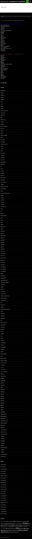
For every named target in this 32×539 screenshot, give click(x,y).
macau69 (2, 202)
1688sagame (3, 90)
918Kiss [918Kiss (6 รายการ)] (14, 521)
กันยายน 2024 (3, 507)
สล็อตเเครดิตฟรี (4, 423)
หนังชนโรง (3, 27)
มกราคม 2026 (3, 471)
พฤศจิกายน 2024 (4, 502)
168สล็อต (2, 95)
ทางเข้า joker (3, 77)
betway (2, 130)
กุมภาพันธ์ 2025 (4, 495)
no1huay (2, 204)
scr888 (2, 286)
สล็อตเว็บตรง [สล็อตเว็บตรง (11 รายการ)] (4, 532)
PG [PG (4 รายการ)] (18, 523)
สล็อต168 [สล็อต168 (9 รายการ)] (26, 528)
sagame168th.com (4, 280)
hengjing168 (3, 162)
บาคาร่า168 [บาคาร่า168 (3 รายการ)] (25, 526)
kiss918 (2, 73)
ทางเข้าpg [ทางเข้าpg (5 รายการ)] (16, 526)
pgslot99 (2, 237)
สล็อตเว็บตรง (3, 57)
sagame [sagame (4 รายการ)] (20, 525)
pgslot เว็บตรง (3, 37)
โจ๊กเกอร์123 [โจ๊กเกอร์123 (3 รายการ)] (16, 532)
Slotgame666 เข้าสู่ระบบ (5, 309)
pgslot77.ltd (3, 235)
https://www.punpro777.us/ (6, 48)
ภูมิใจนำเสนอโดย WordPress (5, 537)
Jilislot (2, 168)
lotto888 (2, 199)
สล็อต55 (2, 394)
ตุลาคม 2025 (3, 478)
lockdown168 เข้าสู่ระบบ (5, 193)
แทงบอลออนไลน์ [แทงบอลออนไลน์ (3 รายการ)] (11, 532)
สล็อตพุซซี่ (3, 411)
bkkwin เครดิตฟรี (4, 135)
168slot (2, 92)
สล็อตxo (2, 409)
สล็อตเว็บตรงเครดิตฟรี (5, 46)
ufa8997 (2, 333)
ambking (2, 124)
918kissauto (3, 112)
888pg (2, 106)
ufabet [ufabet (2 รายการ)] (6, 526)
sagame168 (3, 275)
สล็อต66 (2, 396)
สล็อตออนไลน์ (3, 414)
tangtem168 (3, 324)
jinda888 (2, 173)
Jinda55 (2, 170)
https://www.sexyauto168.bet (6, 64)
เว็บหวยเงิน (3, 49)
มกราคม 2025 (3, 498)
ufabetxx (2, 340)
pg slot (2, 71)
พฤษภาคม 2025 (4, 489)
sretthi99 (2, 315)
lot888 (2, 195)
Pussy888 (2, 264)
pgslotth (2, 246)
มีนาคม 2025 (3, 493)
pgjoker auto (3, 226)
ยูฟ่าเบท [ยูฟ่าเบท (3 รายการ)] (14, 528)
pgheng (2, 224)
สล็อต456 (2, 391)
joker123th (3, 179)
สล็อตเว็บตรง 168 (4, 420)
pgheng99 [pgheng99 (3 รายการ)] (21, 523)
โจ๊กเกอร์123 (3, 456)
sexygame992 (3, 300)
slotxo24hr (3, 65)
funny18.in (3, 159)
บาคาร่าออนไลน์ (4, 47)
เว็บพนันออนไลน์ (4, 447)
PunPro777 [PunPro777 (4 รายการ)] (7, 525)
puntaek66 (3, 260)
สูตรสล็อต (2, 427)
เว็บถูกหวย (3, 443)
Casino (2, 146)
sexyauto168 (3, 293)
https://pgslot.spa (4, 69)
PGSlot (2, 228)
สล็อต (2, 387)
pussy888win (3, 271)
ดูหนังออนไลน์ (3, 42)
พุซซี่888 (2, 32)
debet (2, 150)
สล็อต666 (2, 398)
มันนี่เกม (2, 382)
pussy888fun (3, 266)
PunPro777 (3, 255)
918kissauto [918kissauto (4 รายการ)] (19, 521)
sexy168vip (3, 291)
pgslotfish (2, 242)
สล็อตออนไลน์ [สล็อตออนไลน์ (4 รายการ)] (15, 530)
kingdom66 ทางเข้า (4, 186)
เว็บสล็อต (2, 449)
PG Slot (2, 213)
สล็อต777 (2, 400)
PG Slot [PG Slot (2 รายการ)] (30, 523)
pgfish (2, 222)
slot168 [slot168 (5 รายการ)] (25, 525)
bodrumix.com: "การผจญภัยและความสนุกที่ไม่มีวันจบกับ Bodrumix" (13, 1)
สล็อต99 (2, 58)
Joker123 (2, 175)
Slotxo (2, 311)
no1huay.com (3, 206)
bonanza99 (3, 139)
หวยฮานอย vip (3, 431)
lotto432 (2, 197)
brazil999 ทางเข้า (4, 144)
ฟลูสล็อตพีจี (3, 380)
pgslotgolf (3, 244)
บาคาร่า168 (3, 369)
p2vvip (2, 208)
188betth (2, 75)
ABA (1, 117)
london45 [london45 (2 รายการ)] (16, 523)
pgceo (2, 220)
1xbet (2, 101)
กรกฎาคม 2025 (4, 484)
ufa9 (1, 336)
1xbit (2, 104)
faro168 (2, 155)
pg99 (2, 217)
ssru (1, 320)
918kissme (3, 115)
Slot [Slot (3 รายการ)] (23, 525)
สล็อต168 (2, 389)
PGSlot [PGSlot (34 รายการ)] (25, 523)
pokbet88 (2, 249)
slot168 (2, 56)
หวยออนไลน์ (3, 50)
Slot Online (3, 304)
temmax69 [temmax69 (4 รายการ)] (3, 526)
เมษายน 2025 (3, 491)
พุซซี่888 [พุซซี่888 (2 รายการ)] (11, 528)
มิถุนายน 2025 (3, 486)
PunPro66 (3, 251)
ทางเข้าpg (3, 365)
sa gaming (2, 28)
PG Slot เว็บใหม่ (4, 215)
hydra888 (2, 164)
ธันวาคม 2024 (3, 500)
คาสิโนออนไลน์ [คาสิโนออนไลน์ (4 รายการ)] (11, 526)
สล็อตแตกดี (3, 425)
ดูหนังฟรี (2, 41)
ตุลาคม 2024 (3, 504)
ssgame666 (3, 318)
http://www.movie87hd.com (6, 30)
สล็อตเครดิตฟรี (3, 416)
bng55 (2, 137)
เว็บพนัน (2, 445)
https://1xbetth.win (4, 68)
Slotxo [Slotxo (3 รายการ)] (28, 525)
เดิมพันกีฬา (3, 440)
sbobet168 (3, 284)
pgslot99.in (3, 240)
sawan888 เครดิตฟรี (4, 282)
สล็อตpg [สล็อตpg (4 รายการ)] (7, 530)
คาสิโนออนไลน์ (4, 353)
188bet (2, 97)
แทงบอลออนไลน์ (4, 454)
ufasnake (2, 344)
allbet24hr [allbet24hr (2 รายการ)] (23, 521)
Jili (1, 166)
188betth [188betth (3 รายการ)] (10, 521)
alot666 (2, 121)
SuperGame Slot (4, 322)
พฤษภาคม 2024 (4, 513)
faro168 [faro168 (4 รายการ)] (27, 521)
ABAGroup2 (3, 119)
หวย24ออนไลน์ (3, 429)
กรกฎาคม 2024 (4, 511)
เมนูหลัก (30, 1)
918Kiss (2, 108)
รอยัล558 (2, 385)
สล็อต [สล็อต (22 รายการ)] (18, 528)
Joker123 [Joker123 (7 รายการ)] (12, 523)
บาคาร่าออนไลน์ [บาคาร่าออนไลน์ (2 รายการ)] (3, 528)
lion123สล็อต (3, 188)
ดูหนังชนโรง (3, 44)
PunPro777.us (3, 257)
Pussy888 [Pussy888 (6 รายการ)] (11, 525)
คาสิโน (2, 351)
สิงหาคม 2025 (3, 482)
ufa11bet (2, 329)
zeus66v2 (2, 349)
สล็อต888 (2, 60)
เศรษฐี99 (2, 452)
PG (1, 211)
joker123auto (3, 177)
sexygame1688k (4, 298)
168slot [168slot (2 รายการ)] (2, 521)
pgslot (2, 35)
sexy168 (2, 289)
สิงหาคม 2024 (3, 509)
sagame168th (3, 278)
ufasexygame (3, 342)
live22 (2, 39)
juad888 (2, 184)
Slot (1, 302)
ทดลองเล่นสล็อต (4, 360)
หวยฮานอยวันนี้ (4, 434)
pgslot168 (3, 231)
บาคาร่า (2, 34)
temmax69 (3, 327)
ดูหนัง (2, 356)
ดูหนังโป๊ (2, 67)
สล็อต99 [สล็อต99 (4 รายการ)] (21, 528)
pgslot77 (2, 36)
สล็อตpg (2, 407)
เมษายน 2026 (3, 464)
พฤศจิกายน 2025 (4, 475)
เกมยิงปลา (3, 436)
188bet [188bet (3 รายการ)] (7, 521)
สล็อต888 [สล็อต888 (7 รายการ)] (3, 530)
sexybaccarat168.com (5, 295)
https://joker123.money (5, 26)
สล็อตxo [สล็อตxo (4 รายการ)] (10, 530)
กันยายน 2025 (3, 480)
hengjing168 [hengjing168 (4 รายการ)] (7, 523)
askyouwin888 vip (4, 126)
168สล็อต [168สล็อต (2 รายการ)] (4, 521)
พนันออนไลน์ (3, 376)
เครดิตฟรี (2, 438)
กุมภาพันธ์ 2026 (4, 469)
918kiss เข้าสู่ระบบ (4, 110)
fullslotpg (2, 38)
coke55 (2, 148)
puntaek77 (3, 262)
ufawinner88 (3, 347)
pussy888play (3, 269)
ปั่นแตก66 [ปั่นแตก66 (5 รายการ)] (8, 528)
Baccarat (2, 128)
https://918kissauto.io (5, 25)
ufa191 (2, 331)
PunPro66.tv (3, 253)
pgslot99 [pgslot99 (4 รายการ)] (2, 525)
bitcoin (2, 133)
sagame (2, 273)
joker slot (2, 78)
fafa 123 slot (3, 153)
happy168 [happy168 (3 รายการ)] (2, 523)
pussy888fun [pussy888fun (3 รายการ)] (16, 525)
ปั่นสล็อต (2, 373)
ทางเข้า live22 (3, 362)
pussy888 (2, 31)
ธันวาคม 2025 (3, 473)
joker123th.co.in (4, 182)
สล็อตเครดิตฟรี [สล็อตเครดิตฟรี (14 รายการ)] (23, 530)
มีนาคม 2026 (3, 466)
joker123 (2, 29)
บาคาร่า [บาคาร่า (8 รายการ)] (21, 526)
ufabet (2, 338)
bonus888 (3, 141)
